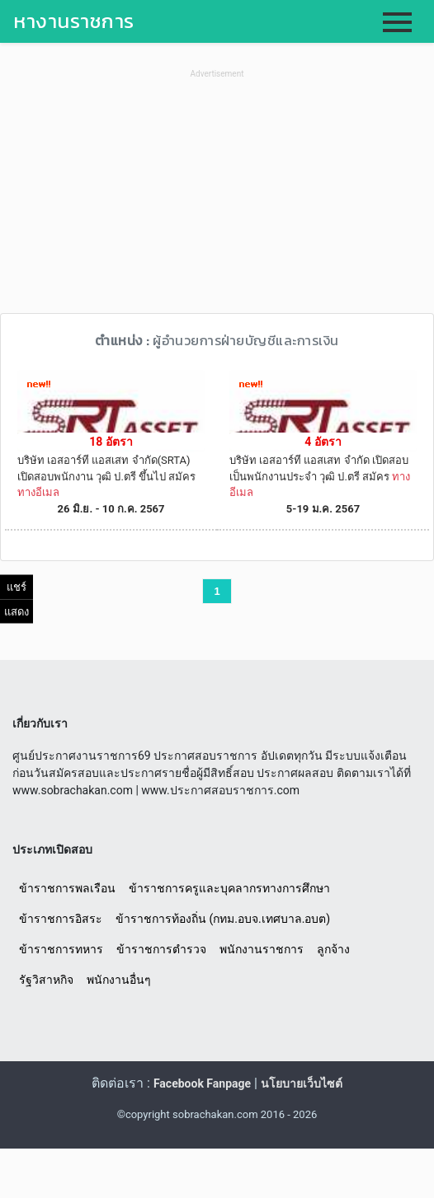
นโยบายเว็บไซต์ (301, 1083)
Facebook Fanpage (202, 1083)
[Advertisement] (217, 197)
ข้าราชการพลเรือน (67, 888)
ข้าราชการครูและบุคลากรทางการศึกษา (229, 888)
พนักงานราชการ (261, 949)
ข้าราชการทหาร (61, 949)
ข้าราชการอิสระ (60, 918)
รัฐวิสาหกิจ (46, 979)
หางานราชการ (73, 21)
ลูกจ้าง (333, 949)
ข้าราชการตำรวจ (161, 949)
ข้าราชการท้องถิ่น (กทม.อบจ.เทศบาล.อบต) (223, 918)
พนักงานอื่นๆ (119, 979)
